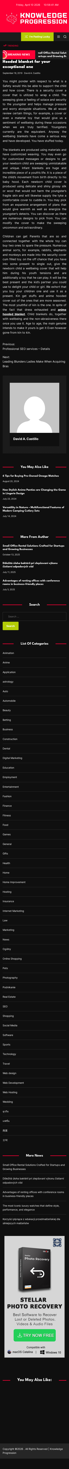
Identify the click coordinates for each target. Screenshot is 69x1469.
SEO (5, 1006)
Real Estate (9, 996)
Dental (6, 748)
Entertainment (11, 786)
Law (5, 920)
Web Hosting (10, 1092)
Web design (9, 1073)
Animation (8, 652)
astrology (8, 681)
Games (7, 834)
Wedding (8, 1101)
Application (9, 672)
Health (6, 863)
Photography (10, 977)
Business (8, 729)
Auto (5, 691)
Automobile (9, 700)
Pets (5, 968)
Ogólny (7, 948)
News (6, 939)
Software (8, 1035)
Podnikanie (9, 987)
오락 (5, 1140)
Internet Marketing (13, 910)
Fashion (7, 796)
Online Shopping (12, 958)
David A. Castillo (32, 73)
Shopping (8, 1015)
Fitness (7, 815)
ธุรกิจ (5, 1111)
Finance (7, 805)
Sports (6, 1044)
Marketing (8, 929)
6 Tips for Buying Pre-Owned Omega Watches (31, 476)
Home (6, 872)
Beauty (7, 710)
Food (5, 824)
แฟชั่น (6, 1120)
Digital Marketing (12, 757)
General (7, 843)
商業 (5, 1130)
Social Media (10, 1025)
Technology (9, 1053)
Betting (7, 719)
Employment (10, 777)
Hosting (7, 891)
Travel (6, 1063)
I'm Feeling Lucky (37, 36)
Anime (6, 662)
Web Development (13, 1082)
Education (8, 767)
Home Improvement (14, 882)
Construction (10, 738)
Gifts (5, 853)
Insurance (8, 901)
